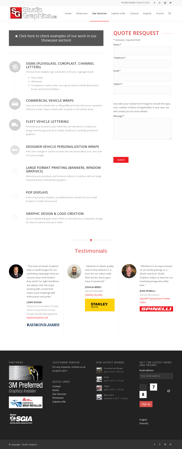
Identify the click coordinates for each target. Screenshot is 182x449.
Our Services (59, 394)
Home (55, 390)
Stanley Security (93, 294)
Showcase (58, 397)
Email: (117, 70)
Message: (118, 116)
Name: (117, 44)
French (160, 13)
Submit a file (59, 401)
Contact (56, 386)
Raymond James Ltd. (37, 317)
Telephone (119, 57)
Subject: (118, 83)
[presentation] (140, 147)
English (147, 13)
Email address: (147, 370)
